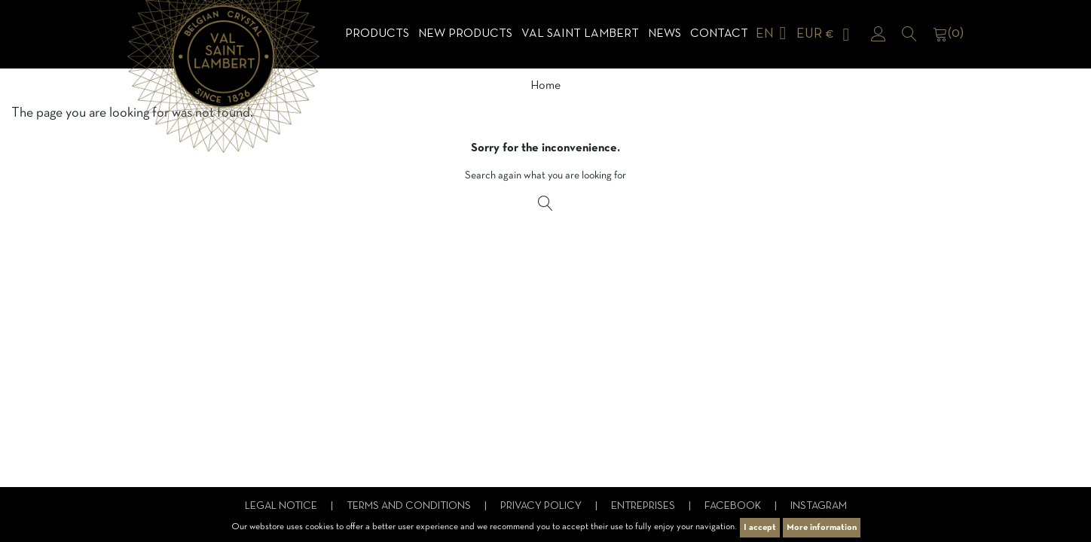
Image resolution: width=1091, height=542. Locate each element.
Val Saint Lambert (580, 34)
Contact (719, 34)
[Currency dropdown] (825, 34)
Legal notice (282, 506)
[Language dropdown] (774, 34)
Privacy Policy (542, 506)
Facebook (733, 506)
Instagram (818, 506)
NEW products (465, 34)
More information (822, 527)
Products (377, 34)
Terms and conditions (410, 506)
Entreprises (644, 506)
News (664, 34)
